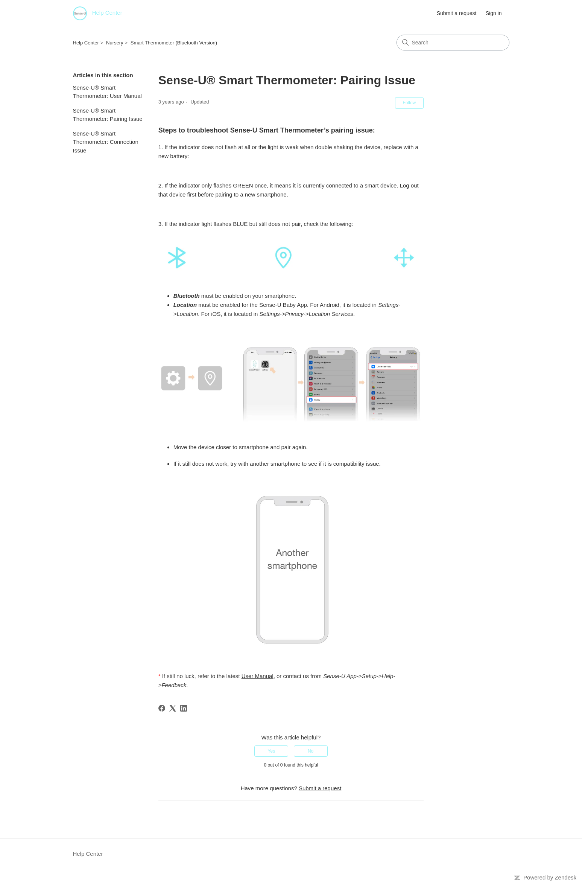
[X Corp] (172, 708)
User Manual (258, 676)
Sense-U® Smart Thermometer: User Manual (107, 91)
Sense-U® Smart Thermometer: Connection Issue (105, 142)
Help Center (86, 43)
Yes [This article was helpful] (271, 751)
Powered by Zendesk (549, 877)
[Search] (453, 42)
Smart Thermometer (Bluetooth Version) (174, 43)
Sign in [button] (494, 13)
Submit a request (457, 13)
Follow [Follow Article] (409, 102)
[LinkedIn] (183, 708)
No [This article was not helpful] (310, 751)
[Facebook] (161, 708)
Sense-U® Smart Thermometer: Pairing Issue (108, 114)
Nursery (114, 43)
